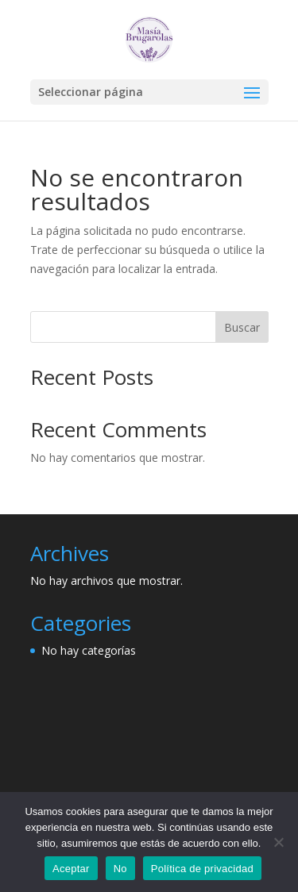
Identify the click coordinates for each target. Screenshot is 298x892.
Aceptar (71, 869)
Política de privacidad (202, 869)
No (120, 869)
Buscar (242, 327)
